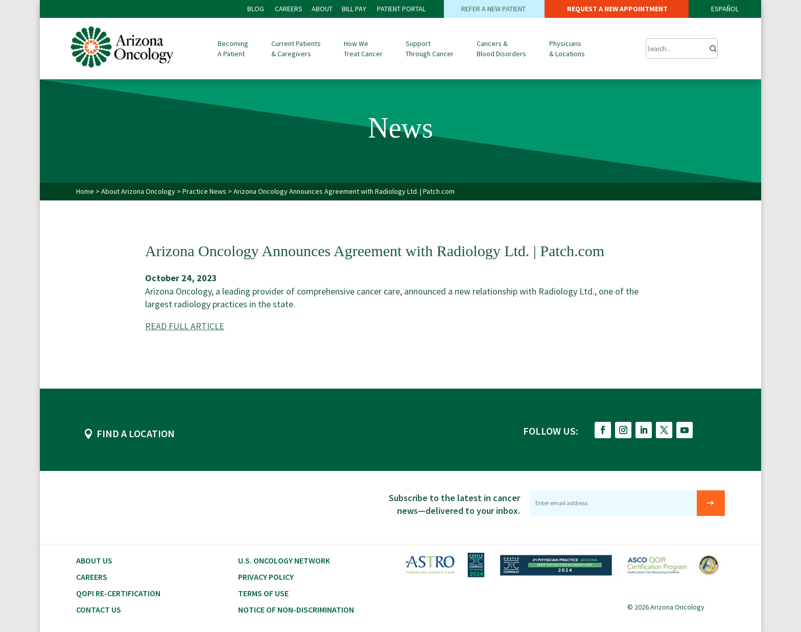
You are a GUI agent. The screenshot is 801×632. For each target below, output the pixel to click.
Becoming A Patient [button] (233, 48)
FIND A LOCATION (136, 433)
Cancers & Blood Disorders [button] (501, 48)
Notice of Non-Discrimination (296, 609)
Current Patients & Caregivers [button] (296, 48)
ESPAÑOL (725, 8)
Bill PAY (354, 8)
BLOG (256, 8)
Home (85, 191)
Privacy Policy (266, 577)
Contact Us (98, 609)
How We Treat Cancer (363, 48)
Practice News (205, 191)
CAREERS (288, 8)
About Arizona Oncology (139, 191)
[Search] (710, 46)
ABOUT (322, 8)
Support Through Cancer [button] (430, 48)
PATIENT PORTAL (401, 8)
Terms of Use (263, 593)
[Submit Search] (682, 48)
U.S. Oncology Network (284, 560)
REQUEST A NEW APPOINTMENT (617, 8)
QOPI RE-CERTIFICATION (118, 593)
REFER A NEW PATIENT (494, 8)
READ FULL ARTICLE (184, 326)
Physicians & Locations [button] (567, 48)
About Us (94, 560)
